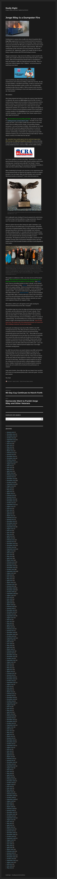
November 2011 (11, 741)
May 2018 (9, 601)
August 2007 (10, 819)
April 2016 (9, 647)
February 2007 (11, 829)
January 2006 (10, 853)
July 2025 (9, 443)
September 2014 (11, 682)
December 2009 (11, 780)
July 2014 (9, 686)
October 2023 (10, 482)
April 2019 (9, 580)
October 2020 (10, 547)
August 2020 (10, 551)
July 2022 (9, 508)
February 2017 (10, 628)
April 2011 (9, 754)
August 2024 (10, 463)
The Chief (9, 381)
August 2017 (10, 617)
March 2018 (10, 604)
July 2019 (9, 575)
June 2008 (9, 805)
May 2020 (9, 556)
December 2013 (11, 697)
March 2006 (10, 849)
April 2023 (9, 491)
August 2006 (10, 840)
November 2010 (11, 762)
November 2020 (11, 545)
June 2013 (9, 708)
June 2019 (9, 577)
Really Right (11, 8)
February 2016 (10, 651)
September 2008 (11, 799)
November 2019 (11, 567)
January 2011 (10, 760)
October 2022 (10, 502)
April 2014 (9, 690)
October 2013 (10, 701)
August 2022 (10, 506)
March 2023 (10, 493)
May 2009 (9, 790)
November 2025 (11, 436)
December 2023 (11, 478)
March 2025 (10, 450)
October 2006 (10, 836)
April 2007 (9, 825)
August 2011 (10, 747)
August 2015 (10, 662)
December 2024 (11, 456)
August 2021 (10, 528)
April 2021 (9, 536)
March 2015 (10, 671)
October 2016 (10, 636)
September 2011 (11, 745)
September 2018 (11, 593)
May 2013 (9, 710)
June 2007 (9, 821)
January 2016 (10, 653)
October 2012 (10, 723)
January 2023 (10, 497)
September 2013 (11, 703)
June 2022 (9, 510)
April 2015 (9, 669)
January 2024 (10, 476)
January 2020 (10, 564)
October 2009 (10, 782)
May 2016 (9, 645)
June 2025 (9, 445)
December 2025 (11, 434)
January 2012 (10, 738)
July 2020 (9, 552)
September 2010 (11, 766)
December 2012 (11, 719)
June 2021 (9, 532)
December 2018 (11, 588)
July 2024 (9, 465)
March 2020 (10, 560)
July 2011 (9, 749)
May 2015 (9, 667)
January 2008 (10, 810)
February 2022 (11, 517)
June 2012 (9, 730)
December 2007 (11, 812)
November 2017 (11, 612)
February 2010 (10, 779)
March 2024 (10, 473)
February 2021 (10, 539)
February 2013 (10, 716)
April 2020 (9, 558)
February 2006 (11, 851)
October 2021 (10, 525)
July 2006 (9, 842)
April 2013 (9, 712)
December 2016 (11, 632)
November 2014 (11, 678)
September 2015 (11, 660)
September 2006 (11, 838)
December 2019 (11, 565)
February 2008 (11, 808)
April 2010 (9, 775)
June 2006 (9, 843)
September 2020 (11, 549)
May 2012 (9, 732)
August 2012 (10, 727)
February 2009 (11, 793)
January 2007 (10, 830)
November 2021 (11, 523)
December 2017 (11, 610)
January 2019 (10, 586)
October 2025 (10, 437)
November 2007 (11, 814)
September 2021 (11, 526)
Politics (31, 381)
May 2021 (9, 534)
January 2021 (10, 541)
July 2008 (9, 803)
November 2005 (11, 856)
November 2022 (11, 501)
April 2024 (9, 471)
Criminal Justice (25, 381)
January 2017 (10, 630)
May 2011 (9, 753)
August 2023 (10, 486)
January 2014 (10, 695)
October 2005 (10, 858)
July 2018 (9, 597)
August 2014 (10, 684)
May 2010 (9, 773)
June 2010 (9, 771)
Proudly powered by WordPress (18, 875)
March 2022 (10, 515)
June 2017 (9, 621)
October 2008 (10, 797)
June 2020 (9, 554)
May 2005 (9, 868)
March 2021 (10, 538)
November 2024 (11, 458)
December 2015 (11, 654)
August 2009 (10, 784)
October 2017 (10, 614)
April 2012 (9, 734)
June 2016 (9, 643)
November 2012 (11, 721)
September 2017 (11, 615)
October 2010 (10, 764)
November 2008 (11, 795)
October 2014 (10, 680)
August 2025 (10, 441)
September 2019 (11, 571)
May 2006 (9, 845)
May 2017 (9, 623)
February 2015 (10, 673)
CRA (21, 381)
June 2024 (9, 467)
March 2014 (10, 691)
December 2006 (11, 832)
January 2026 (10, 432)
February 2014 (10, 693)
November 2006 (11, 834)
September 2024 (11, 462)
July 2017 (9, 619)
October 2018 (10, 591)
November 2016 (11, 634)
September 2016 (11, 638)
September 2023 (11, 484)
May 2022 (9, 512)
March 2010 (10, 777)
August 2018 (10, 595)
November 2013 (11, 699)
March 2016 (10, 649)
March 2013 (10, 714)
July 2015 (9, 664)
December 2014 (11, 677)
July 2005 (9, 864)
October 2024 (10, 460)
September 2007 (11, 817)
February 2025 (11, 452)
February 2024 (11, 475)
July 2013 (9, 706)
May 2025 (9, 447)
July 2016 (9, 641)
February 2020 (11, 562)
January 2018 (10, 608)
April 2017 (9, 625)
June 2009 (9, 788)
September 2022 (11, 504)
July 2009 (9, 786)
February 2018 (10, 606)
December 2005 (11, 855)
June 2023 (9, 488)
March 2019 (10, 582)
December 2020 (11, 543)
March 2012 (10, 736)
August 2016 (10, 640)
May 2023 (9, 489)
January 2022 (10, 519)
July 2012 (9, 729)
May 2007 (9, 823)
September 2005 (11, 860)
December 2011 (11, 740)
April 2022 (9, 513)
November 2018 (11, 589)
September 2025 (11, 439)
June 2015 (9, 665)
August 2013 (10, 704)
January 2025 (10, 454)
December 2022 (11, 499)
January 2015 (10, 675)
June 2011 (9, 751)
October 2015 (10, 658)
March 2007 (10, 827)
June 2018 (9, 599)
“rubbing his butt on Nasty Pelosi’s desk (17, 120)
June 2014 (9, 688)
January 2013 (10, 717)
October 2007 (10, 816)
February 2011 (10, 758)
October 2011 (10, 743)
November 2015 (11, 656)
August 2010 (10, 767)
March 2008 (10, 806)
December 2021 (11, 521)
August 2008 (10, 801)
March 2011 (10, 756)
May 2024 (9, 469)
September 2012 (11, 725)
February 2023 (11, 495)
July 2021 (9, 530)
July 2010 (9, 769)
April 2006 (9, 847)
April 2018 (9, 602)
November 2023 (11, 480)
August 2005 (10, 862)
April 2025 (9, 449)
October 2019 (10, 569)
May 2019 (9, 578)
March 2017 (10, 627)
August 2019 (10, 573)
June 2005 (9, 866)
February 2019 (10, 584)
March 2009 (10, 792)
